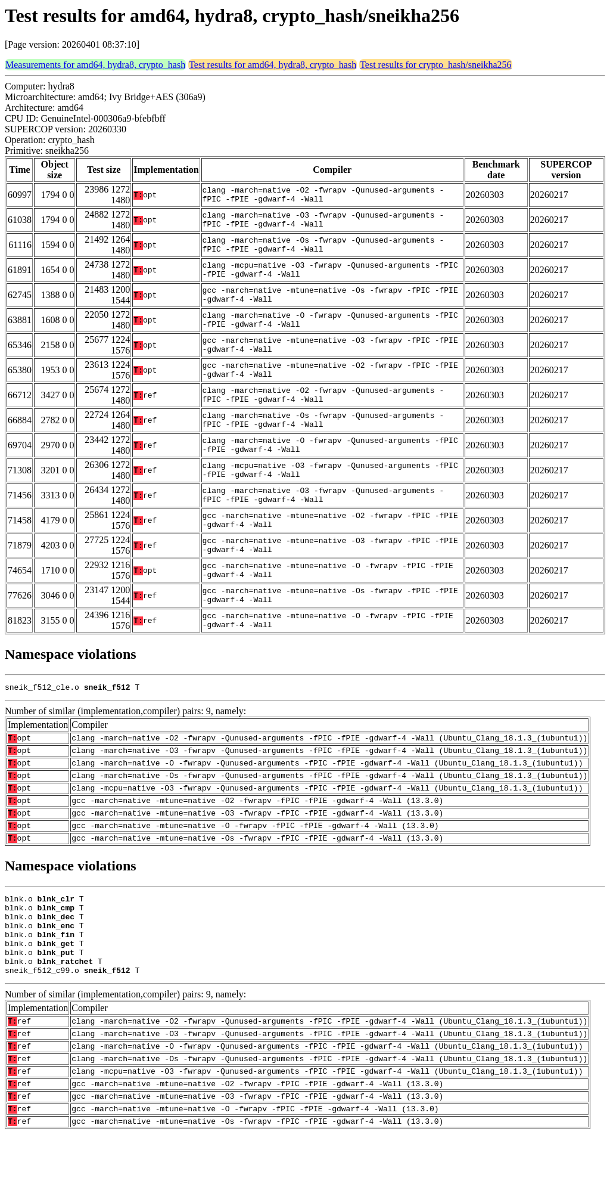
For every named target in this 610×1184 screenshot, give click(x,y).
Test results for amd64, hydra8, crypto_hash (272, 65)
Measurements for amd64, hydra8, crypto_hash (95, 65)
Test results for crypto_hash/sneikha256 (435, 65)
